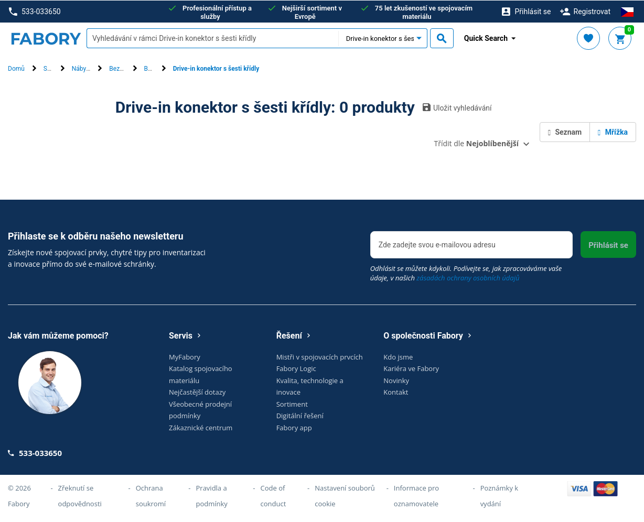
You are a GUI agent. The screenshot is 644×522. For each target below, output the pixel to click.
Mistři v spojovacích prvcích (319, 356)
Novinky (396, 380)
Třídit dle (476, 143)
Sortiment (292, 403)
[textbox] (212, 38)
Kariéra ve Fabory (411, 368)
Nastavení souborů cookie (345, 495)
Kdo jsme (398, 356)
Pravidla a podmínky (212, 495)
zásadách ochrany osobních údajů (467, 277)
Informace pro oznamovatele (416, 495)
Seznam (565, 131)
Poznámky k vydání (499, 495)
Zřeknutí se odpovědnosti (80, 495)
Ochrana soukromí (151, 495)
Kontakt (395, 392)
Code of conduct (273, 495)
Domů (16, 68)
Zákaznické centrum (200, 427)
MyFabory (184, 356)
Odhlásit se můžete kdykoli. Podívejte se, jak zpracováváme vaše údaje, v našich (466, 272)
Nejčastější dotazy (197, 392)
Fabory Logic (296, 368)
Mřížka (613, 131)
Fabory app (294, 427)
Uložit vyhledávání (457, 107)
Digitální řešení (300, 415)
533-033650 (34, 11)
